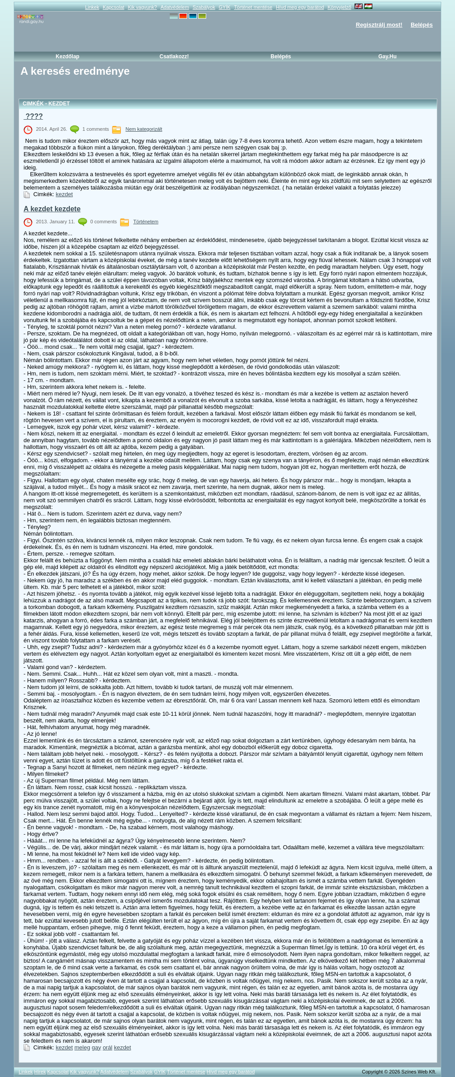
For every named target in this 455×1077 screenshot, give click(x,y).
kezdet (64, 194)
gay (96, 1047)
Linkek (92, 7)
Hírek (40, 1071)
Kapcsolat (113, 7)
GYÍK (224, 7)
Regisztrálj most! (379, 24)
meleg (82, 1047)
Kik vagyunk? (142, 7)
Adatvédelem (174, 7)
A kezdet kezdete (52, 209)
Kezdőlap (67, 56)
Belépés (422, 24)
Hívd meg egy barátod (300, 7)
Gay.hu (387, 56)
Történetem (145, 221)
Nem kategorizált (144, 129)
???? (33, 116)
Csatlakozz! (174, 56)
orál (107, 1047)
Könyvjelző (339, 7)
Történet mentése (253, 7)
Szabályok (203, 7)
